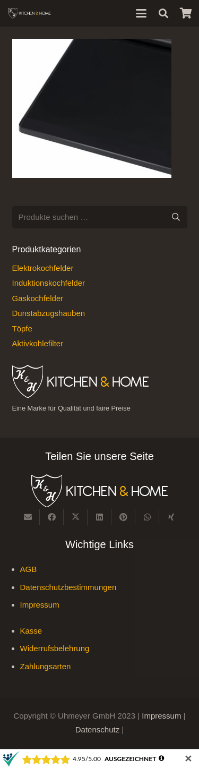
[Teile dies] (52, 517)
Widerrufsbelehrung (55, 648)
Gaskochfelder (38, 298)
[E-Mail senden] (28, 517)
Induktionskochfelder (48, 282)
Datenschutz (98, 729)
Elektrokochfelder (43, 267)
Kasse (31, 630)
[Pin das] (123, 517)
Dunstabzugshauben (48, 313)
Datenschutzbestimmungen (68, 587)
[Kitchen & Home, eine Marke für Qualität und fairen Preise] (29, 13)
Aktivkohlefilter (38, 343)
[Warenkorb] (185, 13)
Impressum (39, 604)
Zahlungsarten (45, 666)
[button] (141, 13)
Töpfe (22, 328)
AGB (28, 569)
